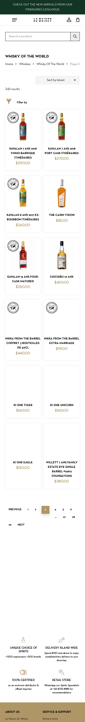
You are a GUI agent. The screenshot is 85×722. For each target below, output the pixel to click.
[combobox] (57, 80)
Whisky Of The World (50, 64)
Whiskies (25, 64)
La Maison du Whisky (16, 719)
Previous (15, 509)
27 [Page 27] (64, 517)
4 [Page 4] (55, 509)
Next (21, 525)
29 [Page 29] (10, 525)
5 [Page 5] (63, 509)
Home (9, 64)
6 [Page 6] (71, 509)
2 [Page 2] (35, 509)
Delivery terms (50, 719)
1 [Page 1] (28, 509)
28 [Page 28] (73, 517)
